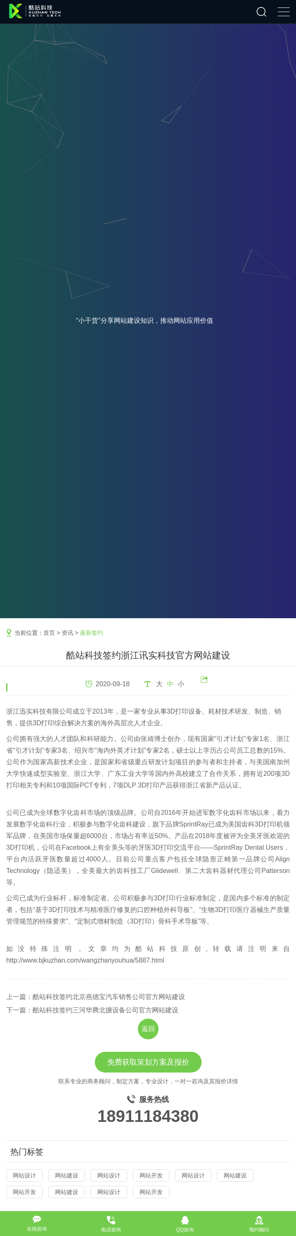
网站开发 (151, 1175)
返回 (148, 1028)
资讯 (67, 632)
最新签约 (91, 632)
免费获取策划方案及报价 (148, 1062)
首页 (49, 632)
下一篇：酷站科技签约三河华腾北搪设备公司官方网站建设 (92, 1010)
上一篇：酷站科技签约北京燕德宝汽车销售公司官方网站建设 (95, 996)
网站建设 (66, 1175)
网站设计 (24, 1175)
